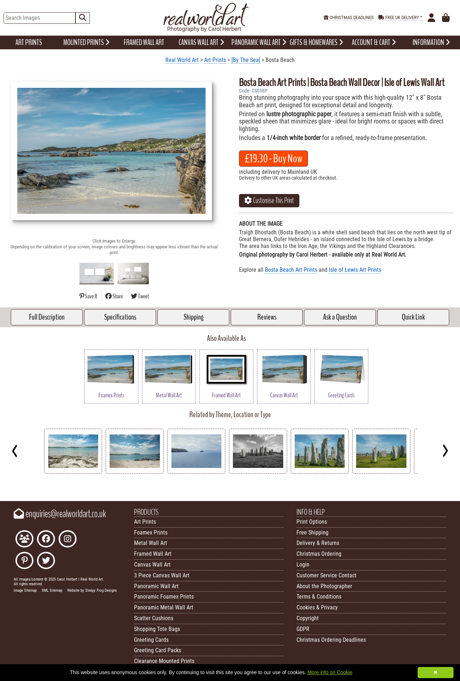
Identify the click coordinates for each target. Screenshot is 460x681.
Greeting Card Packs (157, 650)
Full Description (47, 317)
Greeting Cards (151, 639)
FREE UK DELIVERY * (403, 17)
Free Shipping (312, 532)
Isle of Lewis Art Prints (355, 269)
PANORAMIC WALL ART (258, 42)
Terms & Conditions (318, 596)
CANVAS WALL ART (201, 42)
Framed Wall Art (152, 553)
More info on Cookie (329, 672)
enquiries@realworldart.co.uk (60, 514)
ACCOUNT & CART (374, 42)
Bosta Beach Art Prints (291, 269)
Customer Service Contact (326, 575)
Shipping (193, 317)
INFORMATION (431, 42)
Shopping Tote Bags (157, 629)
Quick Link (413, 317)
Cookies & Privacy (317, 607)
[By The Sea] (245, 60)
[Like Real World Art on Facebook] (46, 539)
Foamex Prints (150, 532)
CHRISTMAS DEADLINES (352, 17)
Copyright (307, 618)
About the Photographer (324, 586)
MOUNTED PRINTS (86, 42)
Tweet (140, 296)
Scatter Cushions (153, 618)
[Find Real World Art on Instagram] (68, 539)
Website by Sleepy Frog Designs (92, 590)
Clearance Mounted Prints (164, 661)
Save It (88, 296)
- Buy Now (273, 158)
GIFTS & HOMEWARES (316, 42)
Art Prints (215, 60)
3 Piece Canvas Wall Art (161, 575)
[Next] (445, 450)
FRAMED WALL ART (144, 42)
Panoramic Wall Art (156, 586)
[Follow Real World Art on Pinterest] (24, 561)
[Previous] (14, 450)
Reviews (266, 317)
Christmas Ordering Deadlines (331, 639)
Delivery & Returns (317, 543)
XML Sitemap (52, 590)
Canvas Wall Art (152, 564)
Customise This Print (269, 200)
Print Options (311, 521)
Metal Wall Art (150, 543)
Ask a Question (340, 317)
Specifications (120, 317)
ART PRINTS (28, 42)
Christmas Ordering (318, 553)
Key (4, 484)
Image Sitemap (25, 590)
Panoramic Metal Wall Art (163, 607)
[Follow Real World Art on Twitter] (46, 561)
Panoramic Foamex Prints (164, 596)
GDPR (302, 629)
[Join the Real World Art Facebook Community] (24, 539)
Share (114, 296)
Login (302, 564)
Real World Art (182, 60)
